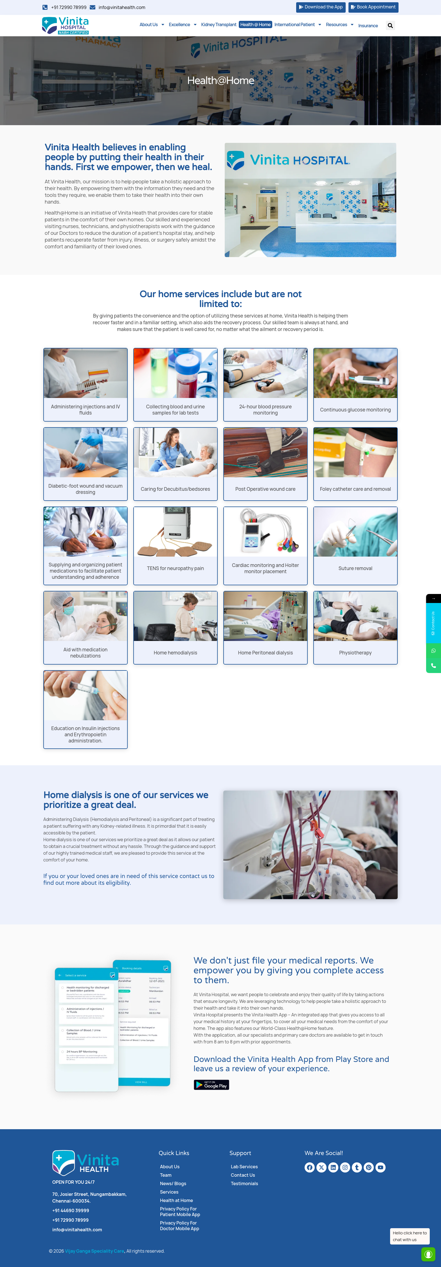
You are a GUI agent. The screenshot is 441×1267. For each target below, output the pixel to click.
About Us (152, 24)
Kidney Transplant (219, 24)
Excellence (183, 24)
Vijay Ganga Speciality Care (94, 1251)
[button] (390, 25)
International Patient (298, 24)
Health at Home (176, 1200)
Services (169, 1192)
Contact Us (243, 1175)
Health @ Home (255, 24)
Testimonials (244, 1183)
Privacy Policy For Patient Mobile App (180, 1212)
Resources (340, 24)
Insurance (368, 25)
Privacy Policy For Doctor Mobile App (179, 1226)
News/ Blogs (173, 1183)
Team (166, 1175)
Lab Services (244, 1167)
